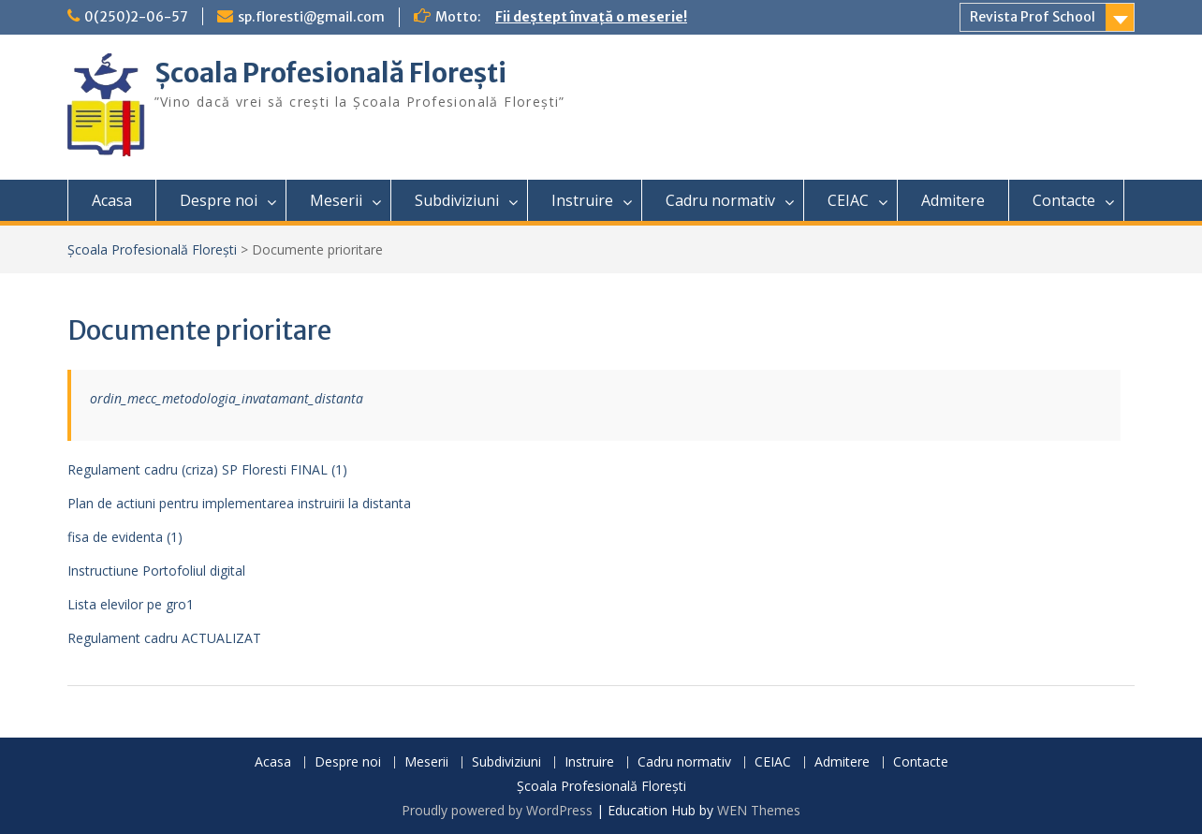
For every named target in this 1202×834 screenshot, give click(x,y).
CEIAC (848, 200)
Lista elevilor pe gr (122, 604)
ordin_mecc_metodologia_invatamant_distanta (226, 398)
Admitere (953, 200)
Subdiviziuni (457, 200)
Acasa (112, 200)
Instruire (582, 200)
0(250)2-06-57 (136, 16)
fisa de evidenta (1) (125, 537)
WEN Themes (758, 810)
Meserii (336, 200)
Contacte (1064, 200)
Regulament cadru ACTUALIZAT (164, 638)
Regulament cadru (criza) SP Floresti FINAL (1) (207, 469)
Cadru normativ (720, 200)
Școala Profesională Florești (330, 73)
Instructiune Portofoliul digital (156, 570)
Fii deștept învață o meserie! (591, 16)
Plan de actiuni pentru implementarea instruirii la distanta (239, 503)
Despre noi (218, 200)
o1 (186, 604)
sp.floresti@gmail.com (311, 16)
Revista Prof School (1032, 16)
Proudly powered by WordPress (497, 810)
